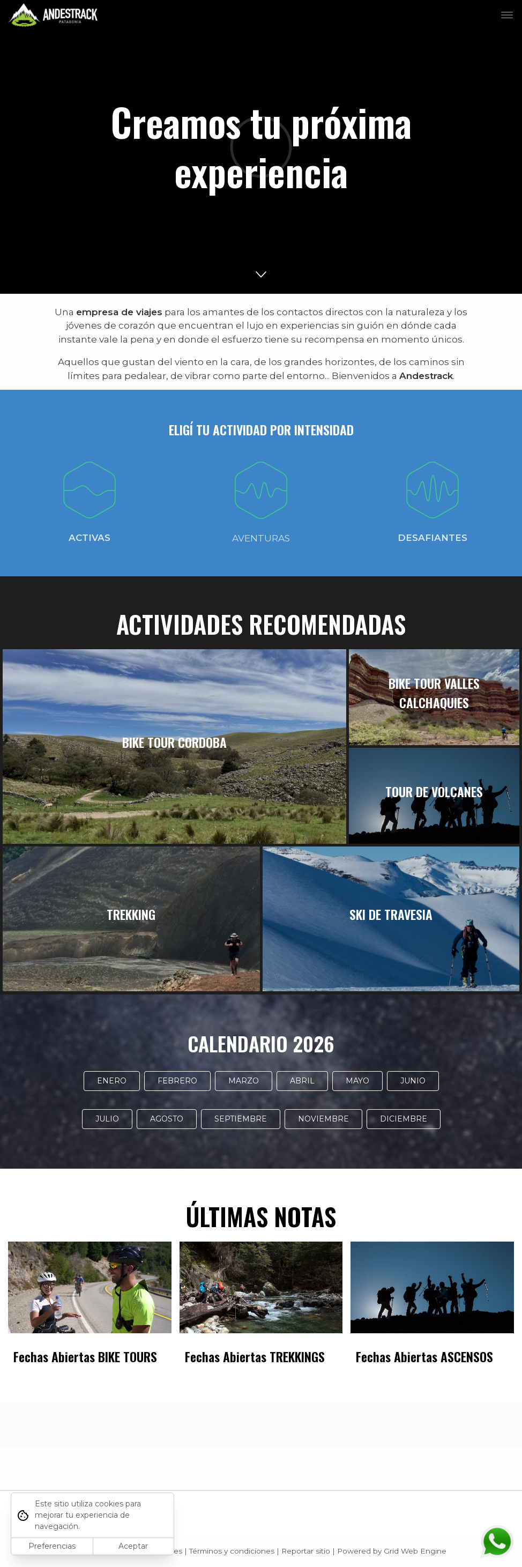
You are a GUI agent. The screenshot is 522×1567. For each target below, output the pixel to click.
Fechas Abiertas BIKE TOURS (85, 1356)
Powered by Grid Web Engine (391, 1551)
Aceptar (133, 1546)
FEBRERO (177, 1081)
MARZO (243, 1081)
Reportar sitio (305, 1551)
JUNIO (413, 1081)
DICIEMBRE (403, 1119)
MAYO (357, 1081)
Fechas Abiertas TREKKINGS (255, 1356)
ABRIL (302, 1081)
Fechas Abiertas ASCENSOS (424, 1356)
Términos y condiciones (231, 1551)
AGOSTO (166, 1119)
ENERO (111, 1081)
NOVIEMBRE (323, 1119)
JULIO (107, 1119)
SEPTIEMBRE (240, 1119)
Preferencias (52, 1546)
